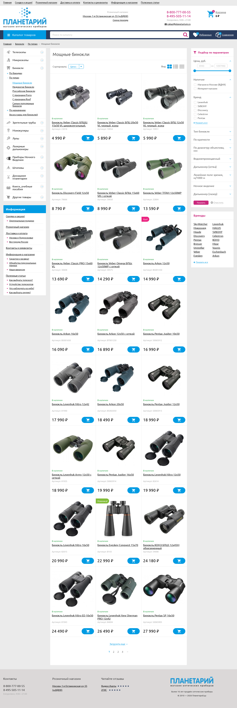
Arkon (215, 255)
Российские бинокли (24, 90)
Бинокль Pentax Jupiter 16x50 (115, 474)
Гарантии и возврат (19, 258)
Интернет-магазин (205, 88)
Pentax (199, 117)
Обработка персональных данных (22, 264)
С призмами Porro (22, 95)
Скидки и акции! (23, 2)
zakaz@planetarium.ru (179, 23)
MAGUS (216, 227)
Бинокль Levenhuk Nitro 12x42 (70, 404)
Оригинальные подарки (21, 220)
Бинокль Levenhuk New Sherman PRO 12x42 (117, 617)
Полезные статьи (150, 2)
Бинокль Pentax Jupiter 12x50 (161, 404)
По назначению (17, 110)
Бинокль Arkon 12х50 (156, 263)
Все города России (18, 241)
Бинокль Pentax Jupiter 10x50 (161, 333)
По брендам (15, 73)
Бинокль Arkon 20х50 (110, 404)
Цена (73, 66)
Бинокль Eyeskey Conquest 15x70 (117, 545)
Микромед (200, 227)
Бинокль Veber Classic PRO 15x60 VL (72, 264)
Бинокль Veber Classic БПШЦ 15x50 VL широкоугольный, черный (69, 125)
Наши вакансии (17, 269)
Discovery (201, 110)
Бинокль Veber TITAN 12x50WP (162, 192)
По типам (14, 77)
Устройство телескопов (21, 284)
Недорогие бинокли (23, 86)
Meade (197, 231)
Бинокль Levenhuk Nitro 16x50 (70, 545)
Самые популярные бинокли (23, 104)
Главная (7, 2)
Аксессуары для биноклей (23, 114)
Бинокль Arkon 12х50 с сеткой (116, 333)
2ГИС (104, 689)
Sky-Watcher (201, 223)
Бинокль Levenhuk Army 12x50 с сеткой (71, 476)
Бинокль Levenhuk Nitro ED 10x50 (72, 615)
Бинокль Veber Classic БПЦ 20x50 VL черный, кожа (117, 124)
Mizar (215, 243)
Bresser (198, 243)
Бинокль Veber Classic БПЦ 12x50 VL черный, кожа (163, 124)
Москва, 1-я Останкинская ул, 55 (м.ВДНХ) (105, 16)
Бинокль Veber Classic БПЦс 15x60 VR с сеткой (118, 194)
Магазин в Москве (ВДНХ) (210, 84)
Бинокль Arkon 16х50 (65, 333)
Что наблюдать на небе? (21, 288)
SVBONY (200, 106)
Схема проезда (120, 20)
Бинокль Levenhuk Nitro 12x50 (162, 474)
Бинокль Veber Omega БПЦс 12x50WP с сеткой (114, 264)
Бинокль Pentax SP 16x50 (158, 615)
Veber (197, 251)
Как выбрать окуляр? (20, 292)
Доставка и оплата (70, 2)
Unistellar (199, 247)
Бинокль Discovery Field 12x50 (70, 192)
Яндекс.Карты (108, 685)
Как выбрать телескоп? (21, 280)
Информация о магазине (124, 2)
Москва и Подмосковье (21, 237)
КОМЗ (215, 239)
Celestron (201, 114)
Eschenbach (219, 251)
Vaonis (216, 247)
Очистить (218, 202)
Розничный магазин (46, 2)
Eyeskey (198, 255)
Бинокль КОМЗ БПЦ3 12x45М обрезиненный (161, 546)
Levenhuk (201, 102)
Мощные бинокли (22, 82)
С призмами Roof (22, 99)
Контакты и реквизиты (95, 2)
